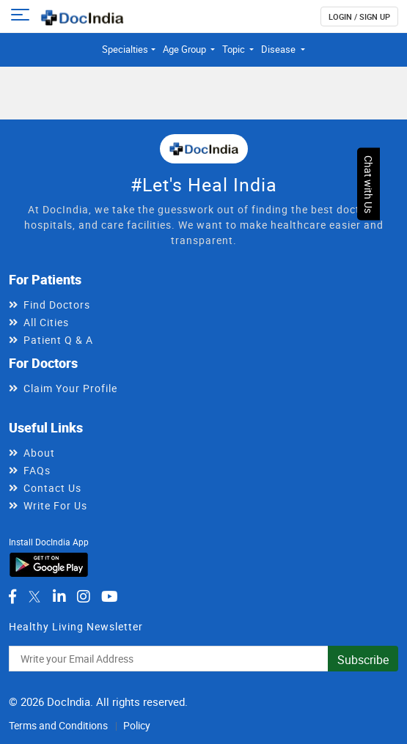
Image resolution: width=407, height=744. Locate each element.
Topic (234, 49)
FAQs (37, 470)
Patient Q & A (58, 340)
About (39, 453)
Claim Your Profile (70, 388)
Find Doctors (56, 305)
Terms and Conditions (58, 725)
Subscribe (363, 660)
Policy (136, 725)
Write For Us (55, 505)
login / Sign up (359, 16)
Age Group (185, 49)
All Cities (46, 322)
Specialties (125, 49)
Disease (279, 49)
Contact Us (52, 488)
